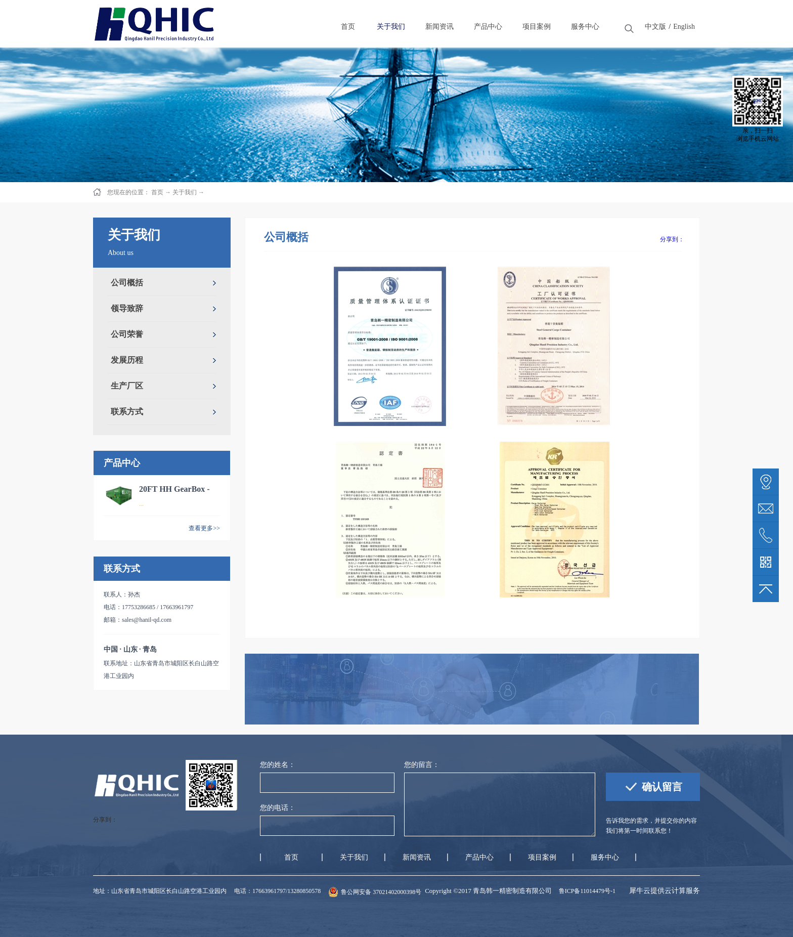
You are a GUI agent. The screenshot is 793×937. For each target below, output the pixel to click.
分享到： (672, 239)
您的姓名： (277, 765)
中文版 (655, 26)
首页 (291, 857)
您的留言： (421, 765)
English (684, 26)
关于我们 (184, 192)
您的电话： (277, 808)
